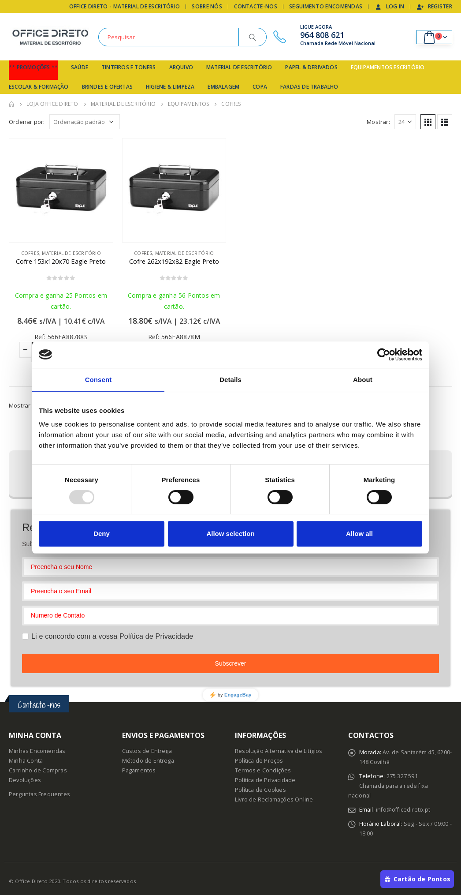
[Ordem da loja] (84, 121)
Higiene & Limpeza (170, 86)
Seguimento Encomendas (325, 6)
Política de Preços (259, 760)
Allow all (359, 533)
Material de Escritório (239, 67)
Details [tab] (230, 379)
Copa (260, 86)
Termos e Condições (263, 770)
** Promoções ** (33, 67)
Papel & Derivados (311, 67)
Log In (390, 6)
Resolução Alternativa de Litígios (279, 751)
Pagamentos (139, 770)
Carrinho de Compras (38, 770)
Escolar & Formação (39, 86)
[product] (61, 190)
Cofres (30, 253)
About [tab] (362, 379)
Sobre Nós (207, 6)
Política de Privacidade (265, 780)
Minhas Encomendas (37, 751)
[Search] (252, 37)
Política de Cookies (260, 790)
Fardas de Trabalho (309, 86)
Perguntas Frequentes (39, 794)
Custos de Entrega (147, 751)
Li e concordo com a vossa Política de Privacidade (112, 636)
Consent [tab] (98, 379)
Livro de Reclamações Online (274, 799)
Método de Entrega (148, 760)
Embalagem (223, 86)
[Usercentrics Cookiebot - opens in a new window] (383, 354)
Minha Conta (26, 760)
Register (434, 6)
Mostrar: (378, 122)
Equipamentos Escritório (388, 67)
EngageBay (238, 694)
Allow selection (230, 533)
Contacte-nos (255, 6)
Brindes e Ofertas (107, 86)
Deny (101, 533)
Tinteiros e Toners (128, 67)
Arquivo (181, 67)
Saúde (79, 67)
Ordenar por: (27, 122)
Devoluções (25, 780)
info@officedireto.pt (403, 809)
